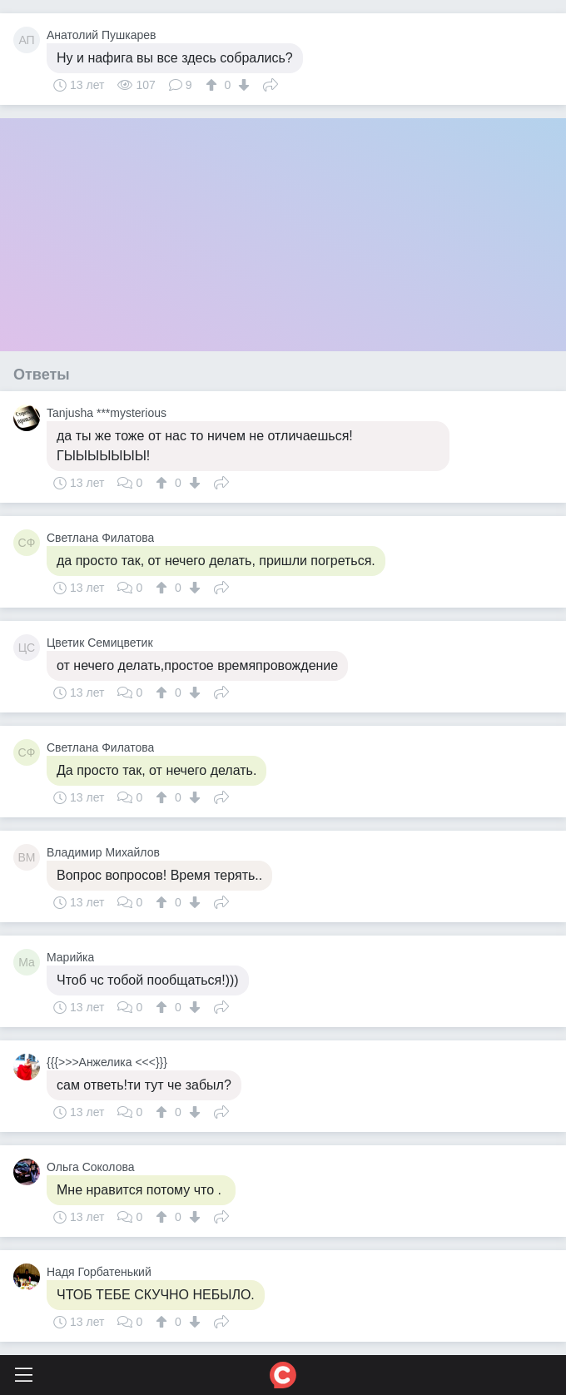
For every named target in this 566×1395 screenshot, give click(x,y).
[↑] (213, 85)
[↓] (242, 85)
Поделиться (270, 83)
